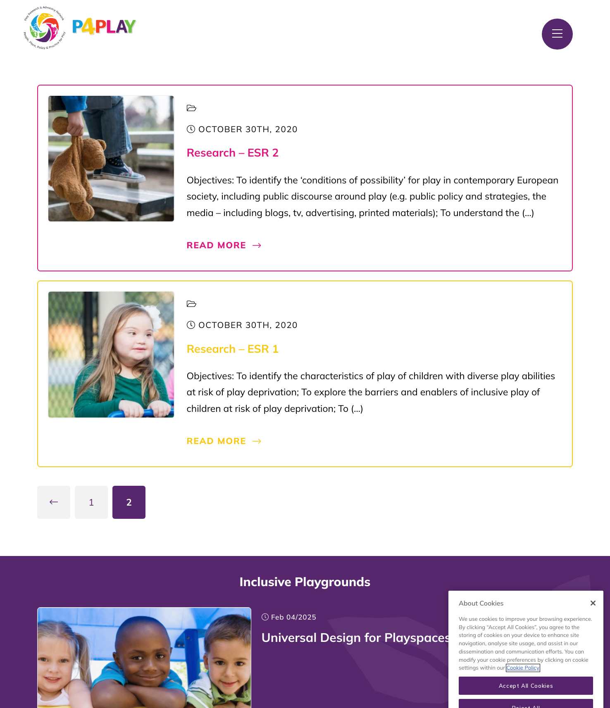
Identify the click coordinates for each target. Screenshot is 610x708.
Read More (224, 245)
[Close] (593, 611)
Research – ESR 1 (233, 349)
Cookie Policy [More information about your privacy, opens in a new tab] (523, 675)
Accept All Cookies (526, 693)
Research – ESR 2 (233, 152)
